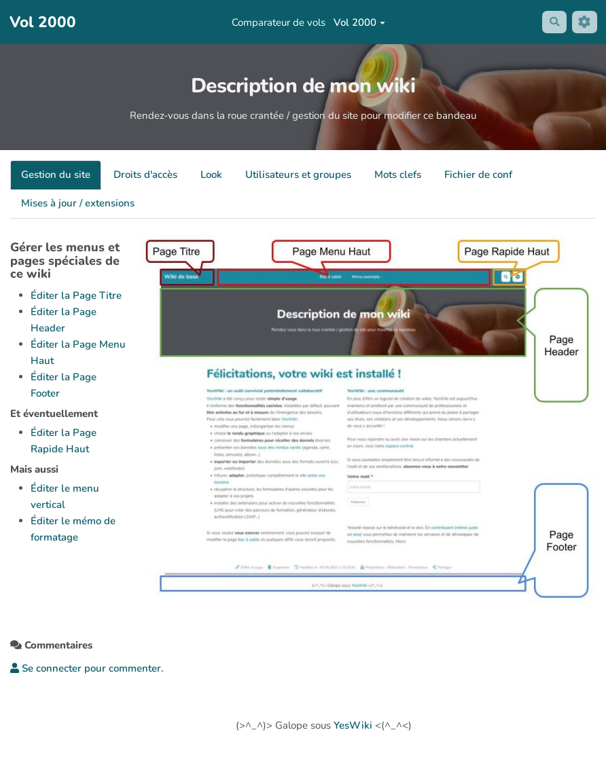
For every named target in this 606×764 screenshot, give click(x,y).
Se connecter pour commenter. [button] (87, 668)
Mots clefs (397, 174)
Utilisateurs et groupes (298, 174)
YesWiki (353, 725)
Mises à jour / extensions (78, 203)
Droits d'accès (145, 174)
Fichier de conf (478, 174)
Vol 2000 (359, 22)
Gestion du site (55, 174)
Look (211, 174)
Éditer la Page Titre (76, 295)
